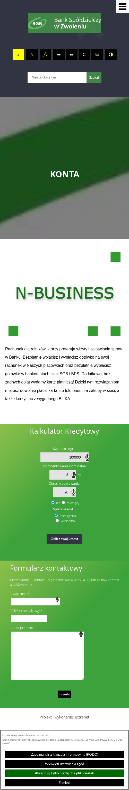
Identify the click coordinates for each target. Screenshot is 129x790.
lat (58, 503)
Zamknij (64, 783)
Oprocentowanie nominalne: (65, 466)
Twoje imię (19, 593)
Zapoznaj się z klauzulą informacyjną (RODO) (64, 754)
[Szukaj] (94, 77)
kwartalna (68, 521)
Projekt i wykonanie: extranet (64, 717)
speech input (87, 457)
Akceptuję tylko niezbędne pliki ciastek (64, 773)
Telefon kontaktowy (25, 610)
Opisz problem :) (23, 627)
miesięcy (73, 503)
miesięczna (67, 515)
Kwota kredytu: (64, 448)
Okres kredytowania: (64, 483)
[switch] (59, 54)
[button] (122, 6)
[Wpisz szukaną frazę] (57, 77)
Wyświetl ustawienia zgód (64, 764)
